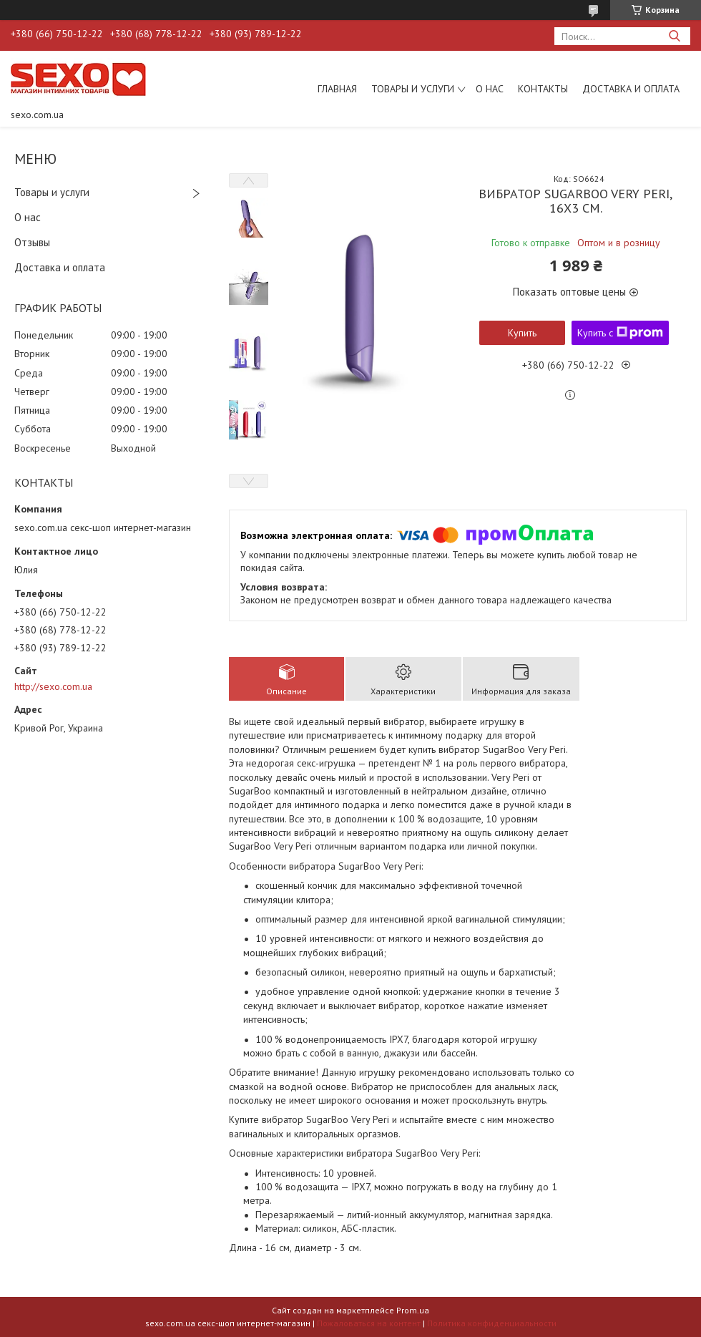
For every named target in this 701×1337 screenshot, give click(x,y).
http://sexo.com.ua (53, 686)
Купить (522, 332)
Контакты (543, 88)
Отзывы (32, 242)
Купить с (620, 332)
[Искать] (674, 36)
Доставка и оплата (631, 88)
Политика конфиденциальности (492, 1323)
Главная (337, 88)
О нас (490, 88)
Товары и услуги (412, 88)
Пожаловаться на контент (369, 1323)
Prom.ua (412, 1310)
